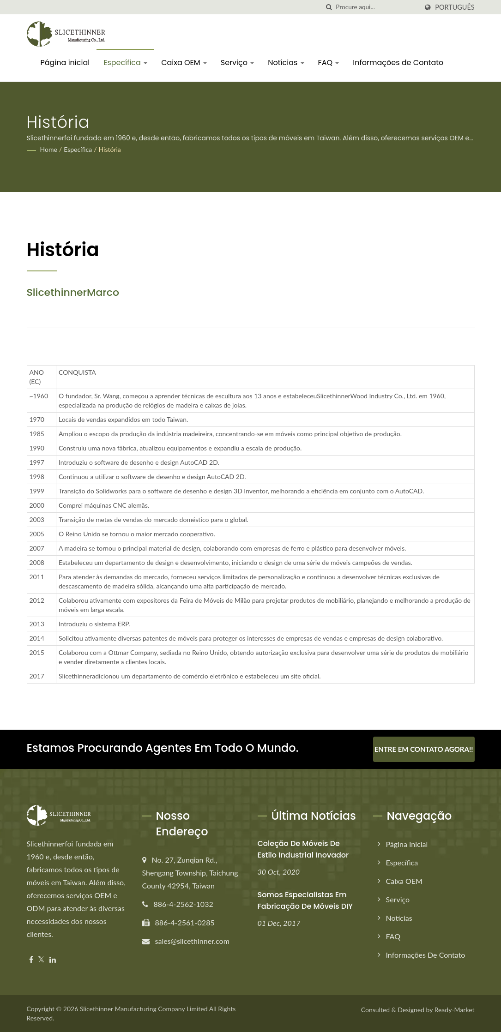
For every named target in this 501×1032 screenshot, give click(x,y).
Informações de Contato (398, 62)
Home (48, 149)
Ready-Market (455, 1010)
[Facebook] (31, 959)
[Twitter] (41, 959)
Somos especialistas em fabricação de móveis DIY (305, 900)
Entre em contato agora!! (423, 749)
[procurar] (329, 7)
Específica (125, 62)
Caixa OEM (184, 62)
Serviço (237, 62)
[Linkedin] (52, 959)
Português (454, 7)
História (109, 149)
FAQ (328, 62)
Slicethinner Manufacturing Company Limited (144, 1009)
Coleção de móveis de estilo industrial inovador (303, 849)
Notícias (286, 62)
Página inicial (65, 62)
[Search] (377, 7)
